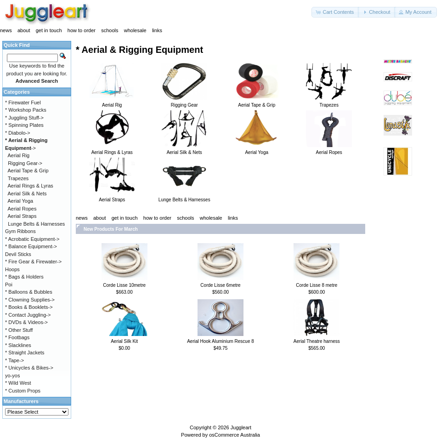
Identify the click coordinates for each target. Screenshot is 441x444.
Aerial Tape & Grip (28, 170)
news (6, 30)
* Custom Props (22, 390)
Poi (8, 284)
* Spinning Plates (24, 125)
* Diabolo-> (17, 133)
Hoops (12, 269)
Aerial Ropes (22, 208)
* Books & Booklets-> (29, 307)
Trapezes (18, 178)
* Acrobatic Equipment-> (32, 239)
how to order (82, 30)
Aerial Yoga (21, 201)
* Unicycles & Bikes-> (29, 367)
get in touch (49, 30)
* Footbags (17, 337)
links (157, 30)
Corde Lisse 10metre (124, 285)
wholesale (135, 30)
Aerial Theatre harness (317, 341)
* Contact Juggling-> (28, 315)
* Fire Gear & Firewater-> (33, 261)
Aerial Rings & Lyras (30, 185)
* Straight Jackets (25, 352)
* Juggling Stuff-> (24, 117)
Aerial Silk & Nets (27, 193)
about (23, 30)
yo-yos (12, 375)
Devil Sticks (18, 254)
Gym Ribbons (20, 231)
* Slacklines (18, 345)
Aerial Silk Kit (124, 341)
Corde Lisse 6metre (220, 285)
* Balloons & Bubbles (28, 292)
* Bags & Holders (24, 276)
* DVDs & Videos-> (26, 322)
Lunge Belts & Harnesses (36, 224)
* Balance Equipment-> (31, 246)
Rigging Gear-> (25, 163)
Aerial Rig (19, 155)
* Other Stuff (19, 330)
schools (109, 30)
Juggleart (241, 427)
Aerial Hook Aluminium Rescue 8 (220, 341)
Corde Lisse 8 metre (316, 285)
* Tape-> (14, 360)
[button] (335, 12)
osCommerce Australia (234, 435)
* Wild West (18, 383)
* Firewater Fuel (23, 102)
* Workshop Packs (25, 110)
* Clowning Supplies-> (30, 299)
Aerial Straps (22, 216)
